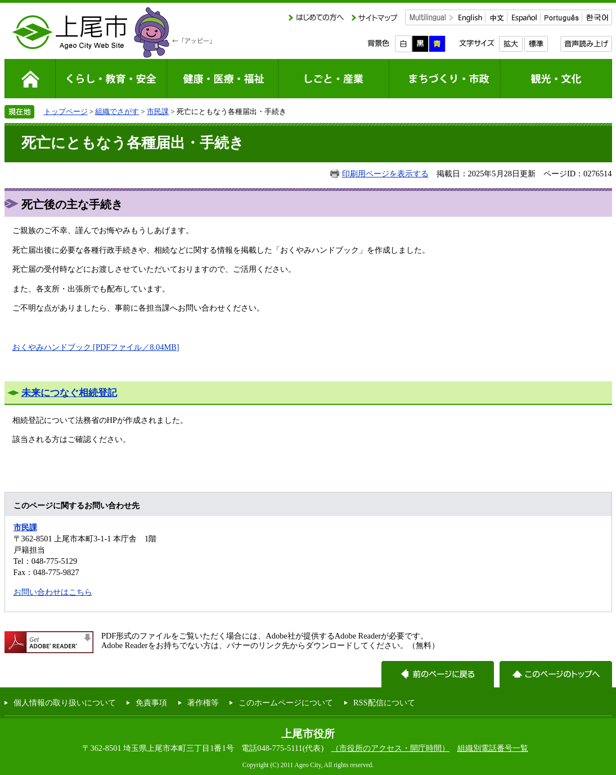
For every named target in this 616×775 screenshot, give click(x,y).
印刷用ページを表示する (385, 173)
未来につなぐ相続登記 (69, 393)
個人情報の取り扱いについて (65, 702)
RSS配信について (384, 702)
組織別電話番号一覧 (492, 748)
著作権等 (203, 702)
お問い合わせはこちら (53, 591)
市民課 (158, 111)
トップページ (66, 111)
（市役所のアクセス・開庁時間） (390, 748)
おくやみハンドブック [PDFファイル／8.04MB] (95, 347)
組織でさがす (117, 111)
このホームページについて (286, 702)
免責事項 (151, 702)
